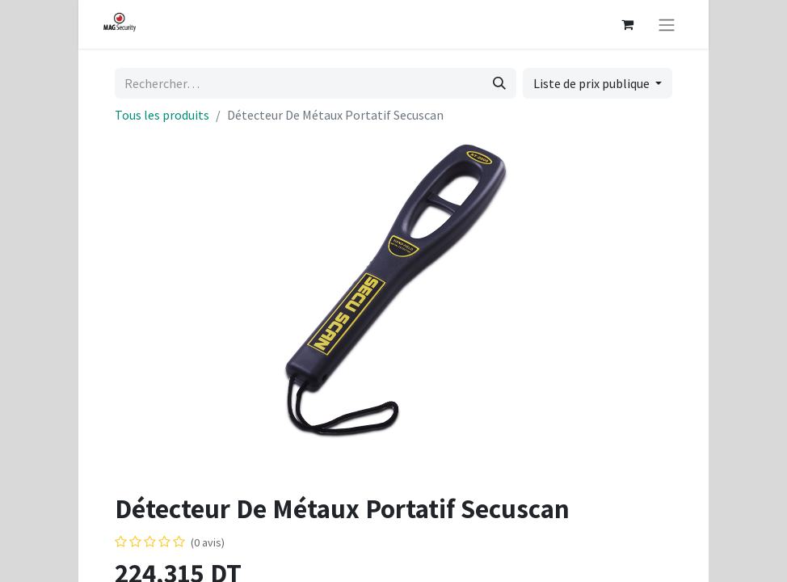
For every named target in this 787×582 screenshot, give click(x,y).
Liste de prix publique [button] (592, 83)
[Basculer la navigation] (667, 24)
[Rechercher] (499, 83)
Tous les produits (162, 115)
